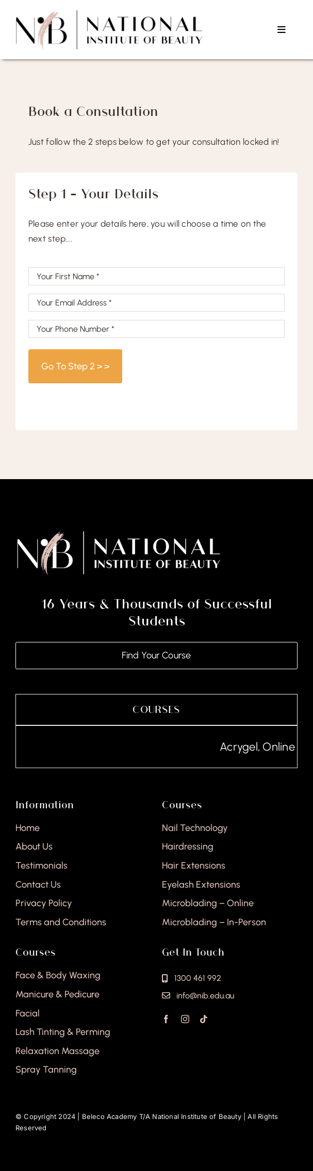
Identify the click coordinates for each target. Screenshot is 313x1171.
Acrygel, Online (270, 747)
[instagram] (185, 1019)
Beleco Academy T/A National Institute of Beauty (161, 1116)
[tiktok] (204, 1019)
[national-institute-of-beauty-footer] (118, 533)
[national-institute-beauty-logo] (109, 13)
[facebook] (166, 1019)
